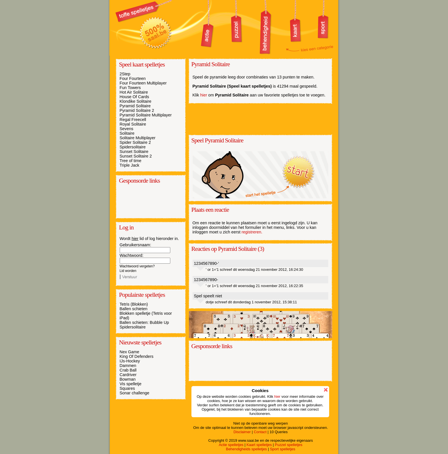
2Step (125, 74)
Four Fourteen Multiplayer (143, 83)
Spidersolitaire (133, 147)
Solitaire (127, 133)
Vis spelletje (131, 384)
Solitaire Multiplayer (138, 138)
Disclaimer (242, 432)
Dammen (128, 365)
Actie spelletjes (231, 445)
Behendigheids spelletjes (246, 449)
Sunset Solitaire (134, 151)
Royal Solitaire (133, 124)
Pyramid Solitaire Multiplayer (146, 115)
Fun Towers (130, 87)
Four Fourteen (133, 78)
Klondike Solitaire (135, 101)
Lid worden (128, 271)
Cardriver (128, 374)
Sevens (126, 128)
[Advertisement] (148, 200)
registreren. (252, 232)
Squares (127, 388)
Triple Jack (129, 165)
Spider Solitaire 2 (135, 142)
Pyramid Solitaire (135, 106)
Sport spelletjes (282, 449)
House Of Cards (134, 96)
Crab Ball (128, 370)
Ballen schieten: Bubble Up (144, 322)
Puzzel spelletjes (288, 445)
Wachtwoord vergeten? (137, 266)
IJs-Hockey (130, 361)
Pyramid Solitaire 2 (137, 110)
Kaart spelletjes (259, 445)
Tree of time (130, 160)
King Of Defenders (136, 356)
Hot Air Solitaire (134, 92)
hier (135, 238)
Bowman (128, 379)
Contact (260, 432)
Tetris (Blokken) (134, 304)
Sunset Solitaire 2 (136, 156)
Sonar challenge (134, 393)
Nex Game (129, 352)
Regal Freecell (133, 119)
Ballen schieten (134, 308)
